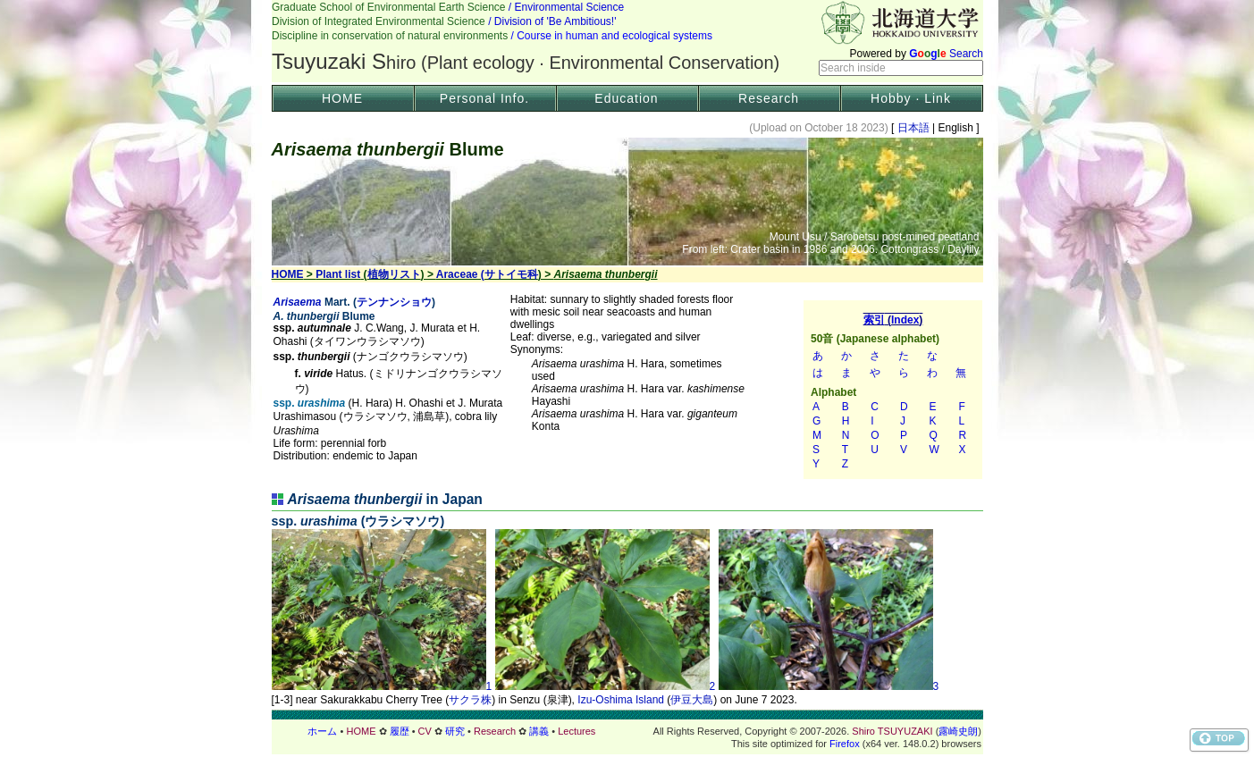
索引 (893, 389)
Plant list (338, 274)
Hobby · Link (911, 98)
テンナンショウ (394, 302)
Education (626, 98)
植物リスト (394, 274)
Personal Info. (484, 98)
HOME (342, 98)
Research (768, 98)
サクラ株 (470, 700)
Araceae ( (460, 274)
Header (627, 41)
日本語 (913, 128)
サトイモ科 (511, 274)
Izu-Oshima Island (620, 700)
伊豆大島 (691, 700)
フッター (627, 731)
